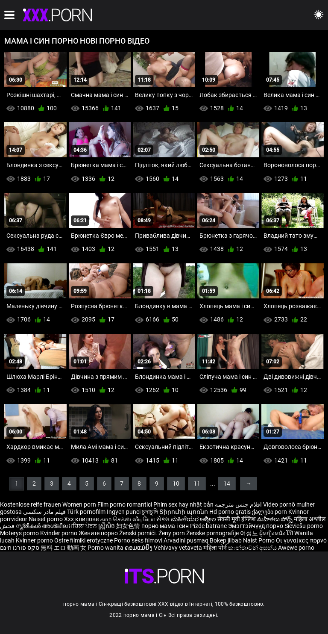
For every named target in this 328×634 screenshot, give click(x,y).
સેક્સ (163, 519)
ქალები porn (270, 511)
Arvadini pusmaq (187, 540)
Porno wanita (106, 547)
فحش (8, 525)
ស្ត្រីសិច (107, 525)
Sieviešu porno (303, 525)
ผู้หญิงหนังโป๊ (276, 533)
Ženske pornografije (213, 533)
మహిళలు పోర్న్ (275, 519)
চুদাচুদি (150, 511)
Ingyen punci (124, 511)
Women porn (79, 504)
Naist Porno (259, 540)
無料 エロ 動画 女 (63, 547)
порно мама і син (165, 525)
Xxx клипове (81, 519)
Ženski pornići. (138, 533)
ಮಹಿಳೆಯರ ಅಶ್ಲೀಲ (194, 519)
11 (196, 483)
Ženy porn (172, 533)
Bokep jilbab (226, 540)
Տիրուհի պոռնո (184, 511)
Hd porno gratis (230, 511)
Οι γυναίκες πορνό (301, 540)
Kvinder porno (59, 533)
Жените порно (99, 533)
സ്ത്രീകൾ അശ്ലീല (42, 525)
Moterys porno (20, 533)
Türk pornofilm (86, 511)
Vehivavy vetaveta (178, 547)
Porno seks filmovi (138, 540)
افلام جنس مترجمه (238, 504)
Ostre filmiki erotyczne (83, 540)
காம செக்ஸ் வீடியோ (127, 519)
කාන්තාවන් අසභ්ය (253, 547)
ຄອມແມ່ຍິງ (139, 547)
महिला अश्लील (309, 519)
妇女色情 (128, 525)
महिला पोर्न (215, 547)
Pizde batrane (208, 525)
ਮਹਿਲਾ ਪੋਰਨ (83, 525)
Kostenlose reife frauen (30, 504)
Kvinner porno (35, 540)
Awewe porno (296, 547)
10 (176, 483)
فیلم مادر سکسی (44, 511)
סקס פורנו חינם (19, 547)
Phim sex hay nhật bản (183, 504)
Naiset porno (46, 519)
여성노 (249, 533)
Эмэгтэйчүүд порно (256, 525)
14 (226, 483)
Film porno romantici (124, 504)
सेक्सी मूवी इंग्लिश (236, 519)
